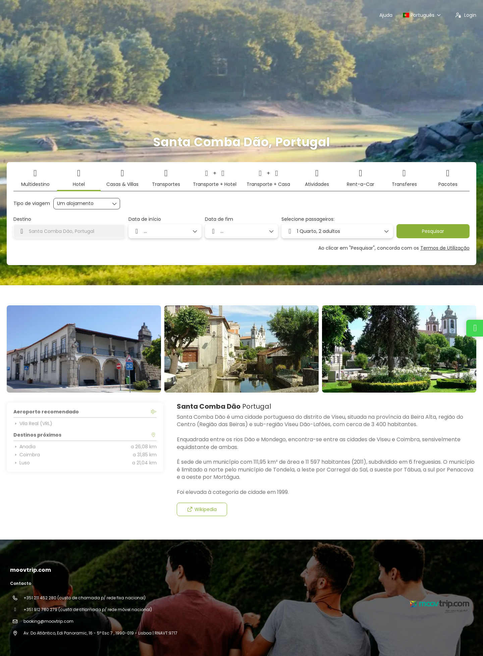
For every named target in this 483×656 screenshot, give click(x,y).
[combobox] (69, 231)
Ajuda (385, 15)
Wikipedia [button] (202, 509)
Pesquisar (433, 231)
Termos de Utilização (445, 248)
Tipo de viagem (31, 203)
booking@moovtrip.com (48, 621)
